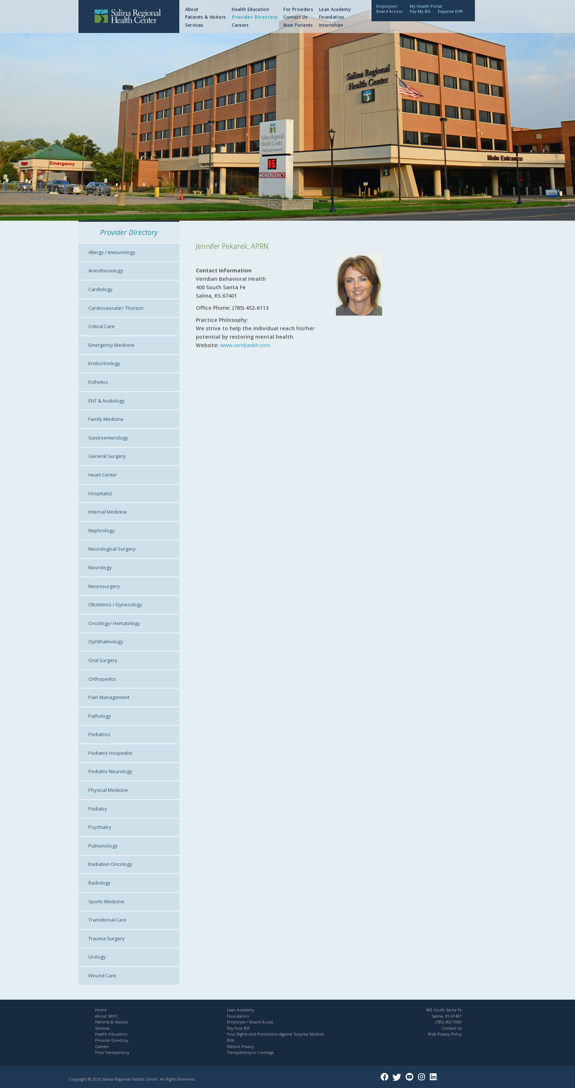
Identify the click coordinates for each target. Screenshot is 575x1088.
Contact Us (295, 17)
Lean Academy (335, 9)
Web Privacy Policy (445, 1034)
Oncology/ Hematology (114, 623)
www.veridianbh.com (245, 345)
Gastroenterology (108, 437)
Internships (331, 25)
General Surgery (107, 456)
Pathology (99, 716)
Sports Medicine (106, 901)
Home (101, 1009)
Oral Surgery (102, 660)
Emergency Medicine (111, 345)
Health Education (250, 9)
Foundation (331, 17)
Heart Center (102, 474)
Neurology (100, 567)
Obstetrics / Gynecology (115, 604)
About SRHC (106, 1016)
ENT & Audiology (106, 400)
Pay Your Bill (238, 1028)
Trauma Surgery (106, 938)
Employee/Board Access (389, 8)
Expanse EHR (450, 11)
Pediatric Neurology (110, 771)
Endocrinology (104, 363)
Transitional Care (107, 919)
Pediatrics (99, 734)
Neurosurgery (104, 586)
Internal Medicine (107, 511)
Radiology (99, 882)
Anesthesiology (105, 270)
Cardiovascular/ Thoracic (116, 308)
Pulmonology (103, 845)
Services (194, 25)
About (192, 9)
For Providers (298, 9)
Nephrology (101, 530)
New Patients (298, 25)
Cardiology (100, 289)
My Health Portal (426, 6)
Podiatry (97, 808)
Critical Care (101, 326)
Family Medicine (106, 419)
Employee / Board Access (250, 1022)
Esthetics (98, 382)
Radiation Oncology (110, 864)
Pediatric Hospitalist (110, 753)
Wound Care (102, 975)
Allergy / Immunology (111, 252)
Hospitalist (100, 493)
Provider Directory (255, 17)
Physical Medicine (108, 790)
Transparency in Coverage (250, 1052)
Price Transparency (112, 1052)
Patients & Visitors (205, 17)
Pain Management (108, 697)
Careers (240, 25)
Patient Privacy (240, 1046)
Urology (97, 956)
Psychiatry (99, 827)
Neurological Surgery (112, 548)
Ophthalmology (105, 641)
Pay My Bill (420, 11)
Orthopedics (102, 679)
